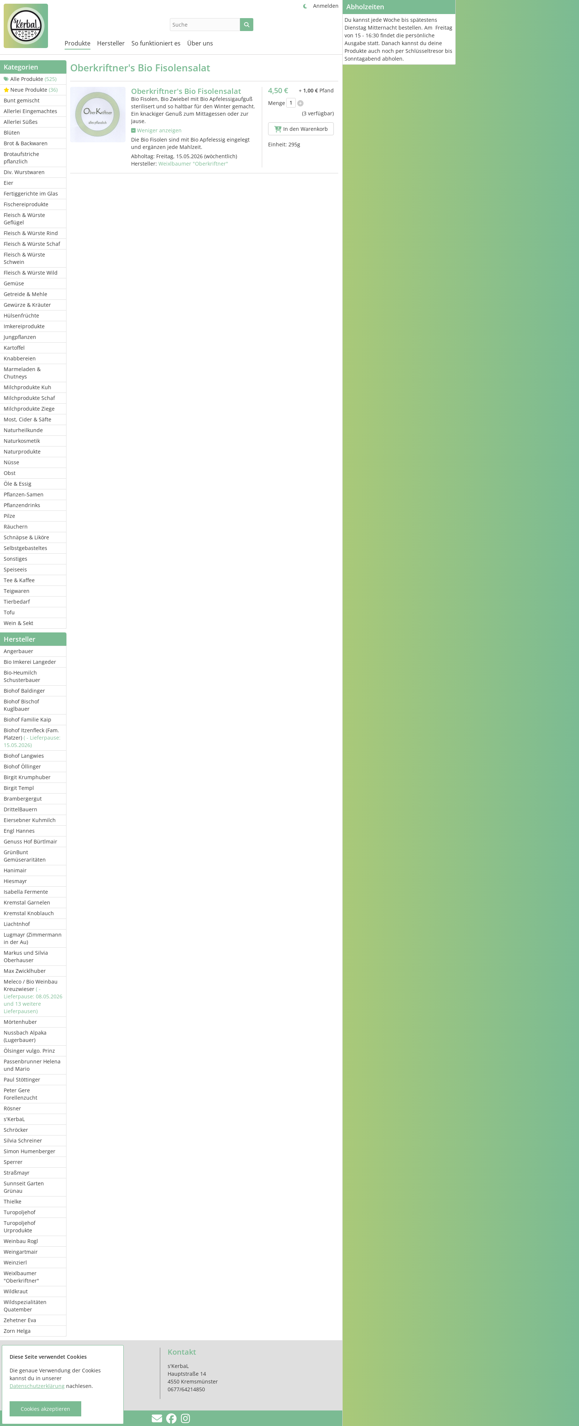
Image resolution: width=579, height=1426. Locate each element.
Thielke (12, 1201)
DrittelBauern (20, 809)
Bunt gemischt (22, 100)
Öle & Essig (17, 483)
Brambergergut (23, 798)
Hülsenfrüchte (21, 315)
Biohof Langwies (24, 755)
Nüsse (11, 462)
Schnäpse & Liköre (26, 537)
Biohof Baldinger (24, 690)
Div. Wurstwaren (24, 172)
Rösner (12, 1108)
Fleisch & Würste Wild (31, 272)
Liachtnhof (17, 923)
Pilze (9, 515)
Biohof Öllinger (22, 766)
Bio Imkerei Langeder (30, 661)
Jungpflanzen (20, 336)
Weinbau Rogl (21, 1241)
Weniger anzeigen (156, 130)
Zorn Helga (17, 1330)
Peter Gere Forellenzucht (20, 1094)
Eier (8, 182)
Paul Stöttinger (22, 1079)
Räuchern (16, 526)
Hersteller (111, 43)
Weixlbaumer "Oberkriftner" (21, 1277)
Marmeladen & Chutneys (22, 373)
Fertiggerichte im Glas (31, 193)
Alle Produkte (30, 78)
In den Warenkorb (301, 128)
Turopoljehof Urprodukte (19, 1226)
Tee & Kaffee (19, 580)
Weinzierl (15, 1262)
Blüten (12, 132)
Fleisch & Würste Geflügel (24, 218)
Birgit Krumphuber (27, 777)
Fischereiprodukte (26, 204)
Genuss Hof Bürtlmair (30, 841)
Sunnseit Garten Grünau (24, 1187)
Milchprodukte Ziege (29, 408)
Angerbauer (18, 651)
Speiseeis (15, 569)
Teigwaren (17, 590)
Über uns (200, 43)
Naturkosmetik (22, 440)
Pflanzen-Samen (24, 494)
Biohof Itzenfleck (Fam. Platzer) (32, 737)
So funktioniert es (156, 43)
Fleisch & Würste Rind (31, 233)
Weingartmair (21, 1251)
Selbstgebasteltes (25, 547)
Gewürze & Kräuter (27, 304)
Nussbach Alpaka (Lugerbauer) (25, 1036)
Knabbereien (20, 358)
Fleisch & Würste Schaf (32, 243)
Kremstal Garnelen (27, 902)
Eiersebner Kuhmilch (30, 820)
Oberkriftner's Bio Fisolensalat (186, 91)
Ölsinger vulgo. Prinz (29, 1050)
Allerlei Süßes (21, 121)
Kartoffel (14, 347)
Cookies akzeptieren (45, 1408)
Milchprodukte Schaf (29, 397)
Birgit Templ (19, 787)
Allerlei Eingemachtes (30, 111)
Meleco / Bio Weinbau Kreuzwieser (33, 996)
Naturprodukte (22, 451)
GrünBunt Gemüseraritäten (25, 856)
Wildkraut (16, 1291)
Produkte (77, 43)
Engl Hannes (19, 830)
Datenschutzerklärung (37, 1385)
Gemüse (14, 283)
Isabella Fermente (26, 891)
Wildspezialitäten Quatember (25, 1305)
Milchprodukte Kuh (27, 387)
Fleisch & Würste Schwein (24, 258)
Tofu (9, 612)
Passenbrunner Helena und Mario (32, 1065)
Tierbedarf (17, 601)
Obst (10, 472)
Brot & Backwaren (26, 143)
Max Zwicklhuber (25, 970)
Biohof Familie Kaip (27, 719)
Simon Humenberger (29, 1151)
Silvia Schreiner (23, 1140)
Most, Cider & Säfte (27, 419)
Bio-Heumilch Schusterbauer (22, 676)
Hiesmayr (15, 881)
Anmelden (326, 5)
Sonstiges (15, 558)
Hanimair (15, 870)
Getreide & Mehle (25, 294)
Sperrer (13, 1161)
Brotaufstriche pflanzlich (21, 157)
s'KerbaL (14, 1119)
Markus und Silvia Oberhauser (26, 956)
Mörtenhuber (20, 1021)
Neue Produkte (31, 89)
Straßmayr (17, 1172)
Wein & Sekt (18, 623)
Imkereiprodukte (24, 326)
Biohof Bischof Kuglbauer (21, 705)
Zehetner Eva (20, 1320)
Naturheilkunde (23, 430)
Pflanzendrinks (22, 505)
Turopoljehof (19, 1212)
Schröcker (16, 1129)
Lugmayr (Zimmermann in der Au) (33, 938)
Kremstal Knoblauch (29, 913)
